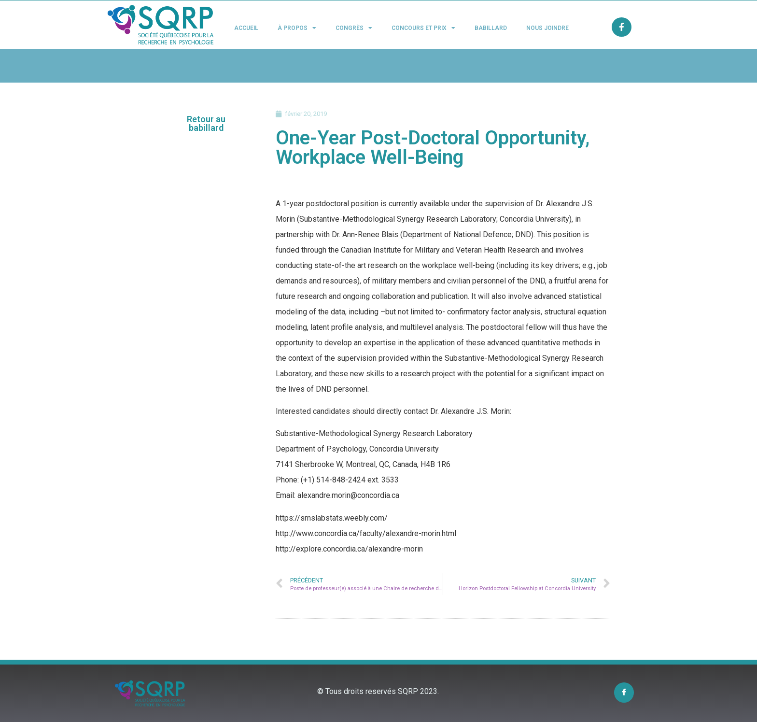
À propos (297, 28)
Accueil (246, 28)
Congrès (354, 28)
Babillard (491, 28)
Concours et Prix (423, 28)
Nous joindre (547, 28)
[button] (206, 123)
